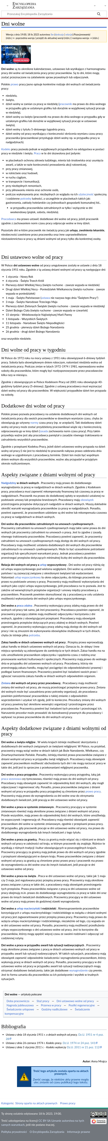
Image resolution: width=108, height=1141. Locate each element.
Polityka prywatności (14, 1131)
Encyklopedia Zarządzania (24, 5)
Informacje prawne (78, 1131)
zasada (44, 431)
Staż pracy (43, 1001)
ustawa (45, 297)
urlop (43, 564)
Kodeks (5, 149)
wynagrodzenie (78, 970)
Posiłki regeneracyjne (82, 1005)
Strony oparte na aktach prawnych (36, 1103)
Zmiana (6, 683)
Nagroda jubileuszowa (19, 1005)
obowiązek (87, 499)
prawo (14, 84)
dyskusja (59, 34)
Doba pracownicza (17, 1001)
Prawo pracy (67, 1103)
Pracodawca (8, 219)
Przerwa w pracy (51, 1005)
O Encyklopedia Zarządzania (47, 1131)
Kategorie (7, 1103)
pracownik (65, 104)
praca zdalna (24, 605)
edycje (68, 34)
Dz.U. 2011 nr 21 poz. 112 (83, 1047)
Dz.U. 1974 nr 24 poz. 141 (79, 1043)
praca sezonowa (11, 778)
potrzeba (34, 635)
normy (34, 422)
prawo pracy (93, 791)
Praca (37, 153)
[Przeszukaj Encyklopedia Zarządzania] (54, 14)
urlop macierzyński (28, 908)
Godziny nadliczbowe (54, 1009)
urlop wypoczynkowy (28, 577)
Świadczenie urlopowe (20, 1009)
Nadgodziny (8, 483)
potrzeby (25, 198)
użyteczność (86, 194)
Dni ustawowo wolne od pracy (75, 1001)
